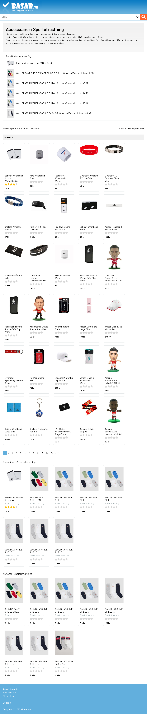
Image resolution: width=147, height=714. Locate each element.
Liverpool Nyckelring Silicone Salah (14, 380)
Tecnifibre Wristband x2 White (61, 178)
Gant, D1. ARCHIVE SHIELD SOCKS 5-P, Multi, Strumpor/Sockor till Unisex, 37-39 (52, 103)
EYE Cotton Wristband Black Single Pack (63, 431)
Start (5, 128)
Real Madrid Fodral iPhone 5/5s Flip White (13, 329)
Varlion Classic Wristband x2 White (87, 380)
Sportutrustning (17, 128)
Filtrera (8, 137)
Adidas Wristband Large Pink (88, 328)
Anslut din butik (10, 689)
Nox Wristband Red (37, 379)
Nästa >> (55, 452)
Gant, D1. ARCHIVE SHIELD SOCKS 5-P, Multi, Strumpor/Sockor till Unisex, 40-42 (52, 83)
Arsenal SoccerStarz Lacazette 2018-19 (114, 431)
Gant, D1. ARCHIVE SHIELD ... (64, 498)
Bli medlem (8, 696)
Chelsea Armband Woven (13, 228)
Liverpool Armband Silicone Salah (89, 177)
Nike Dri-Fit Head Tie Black (38, 228)
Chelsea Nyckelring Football (39, 430)
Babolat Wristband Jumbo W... (14, 498)
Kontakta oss (9, 692)
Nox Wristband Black (62, 328)
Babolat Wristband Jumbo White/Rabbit (34, 63)
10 (42, 452)
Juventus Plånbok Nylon (13, 276)
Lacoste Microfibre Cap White (64, 379)
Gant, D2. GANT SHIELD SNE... (37, 498)
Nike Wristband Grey (37, 177)
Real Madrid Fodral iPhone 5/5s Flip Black (88, 278)
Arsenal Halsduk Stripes (87, 430)
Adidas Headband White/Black (113, 228)
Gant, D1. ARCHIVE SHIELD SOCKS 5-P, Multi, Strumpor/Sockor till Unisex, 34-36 (52, 93)
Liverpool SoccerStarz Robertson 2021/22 (114, 278)
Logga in (7, 702)
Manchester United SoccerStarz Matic (39, 328)
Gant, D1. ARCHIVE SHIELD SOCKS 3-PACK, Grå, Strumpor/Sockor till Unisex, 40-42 (53, 113)
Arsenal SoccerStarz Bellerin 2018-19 (112, 380)
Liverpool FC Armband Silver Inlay (112, 178)
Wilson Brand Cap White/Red (113, 328)
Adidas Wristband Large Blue (13, 430)
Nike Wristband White (62, 276)
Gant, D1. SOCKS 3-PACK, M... (64, 662)
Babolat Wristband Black (89, 228)
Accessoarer (33, 128)
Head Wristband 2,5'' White (62, 228)
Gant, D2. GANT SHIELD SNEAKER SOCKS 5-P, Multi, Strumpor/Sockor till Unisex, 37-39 (55, 73)
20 (47, 452)
